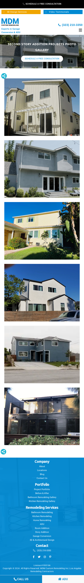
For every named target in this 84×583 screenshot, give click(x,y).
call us (21, 579)
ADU (63, 579)
